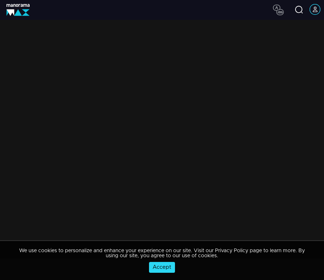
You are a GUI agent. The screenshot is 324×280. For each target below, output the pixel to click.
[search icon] (299, 10)
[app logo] (21, 10)
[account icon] (315, 10)
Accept (162, 267)
